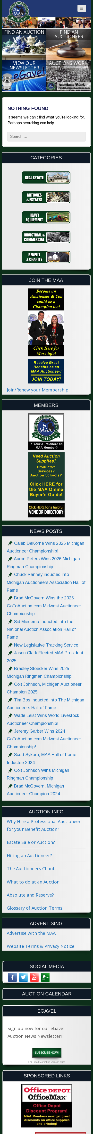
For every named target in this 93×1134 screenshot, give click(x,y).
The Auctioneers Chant (31, 868)
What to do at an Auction (33, 882)
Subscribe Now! (47, 1053)
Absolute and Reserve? (30, 895)
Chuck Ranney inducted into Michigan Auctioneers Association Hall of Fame (46, 582)
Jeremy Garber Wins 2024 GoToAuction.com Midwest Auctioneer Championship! (44, 739)
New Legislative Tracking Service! (46, 645)
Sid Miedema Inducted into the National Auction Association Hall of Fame (41, 629)
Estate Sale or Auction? (31, 842)
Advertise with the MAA (31, 933)
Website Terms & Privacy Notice (40, 946)
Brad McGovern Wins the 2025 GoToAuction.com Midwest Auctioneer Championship (44, 606)
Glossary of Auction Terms (34, 908)
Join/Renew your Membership (37, 390)
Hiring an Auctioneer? (29, 855)
